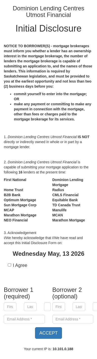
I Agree (17, 265)
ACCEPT (48, 333)
